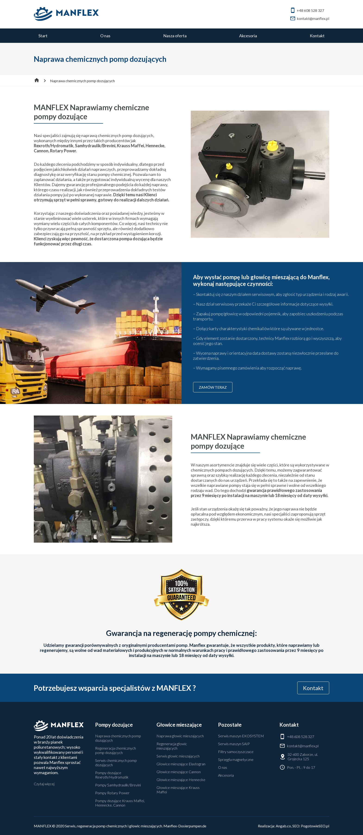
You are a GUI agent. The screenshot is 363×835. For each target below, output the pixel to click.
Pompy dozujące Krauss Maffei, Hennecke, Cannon (120, 802)
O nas (105, 35)
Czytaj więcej (44, 784)
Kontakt (317, 35)
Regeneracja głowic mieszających (171, 745)
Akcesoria (248, 35)
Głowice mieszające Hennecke (180, 779)
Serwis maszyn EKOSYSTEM (241, 736)
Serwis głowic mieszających (178, 756)
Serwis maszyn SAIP (234, 743)
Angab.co (283, 826)
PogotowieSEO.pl (315, 826)
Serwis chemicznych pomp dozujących (116, 762)
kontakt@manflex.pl (309, 18)
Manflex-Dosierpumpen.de (184, 826)
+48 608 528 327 (307, 10)
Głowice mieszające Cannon (178, 771)
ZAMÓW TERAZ (213, 387)
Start (42, 35)
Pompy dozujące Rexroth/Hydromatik (111, 774)
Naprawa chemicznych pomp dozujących (118, 738)
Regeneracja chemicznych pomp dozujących (115, 750)
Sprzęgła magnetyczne (235, 759)
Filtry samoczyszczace (235, 751)
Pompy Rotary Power (112, 793)
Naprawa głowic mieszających (180, 736)
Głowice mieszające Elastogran (180, 764)
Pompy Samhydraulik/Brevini (118, 785)
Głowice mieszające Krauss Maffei (178, 789)
